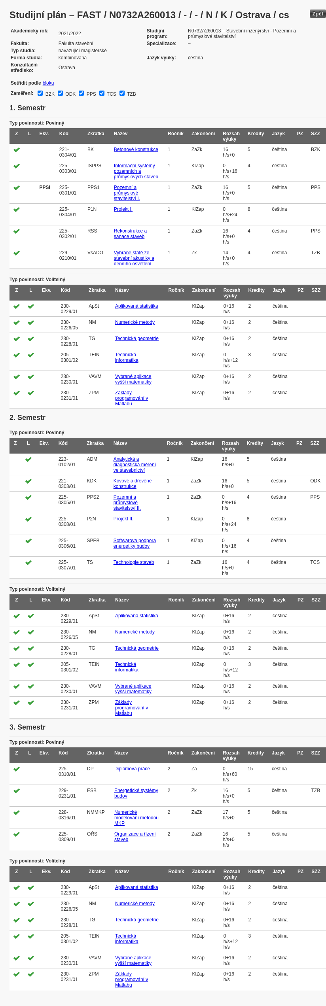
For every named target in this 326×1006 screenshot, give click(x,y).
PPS (90, 94)
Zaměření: (22, 93)
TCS (111, 94)
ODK (70, 94)
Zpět (318, 14)
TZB (131, 94)
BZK (49, 94)
